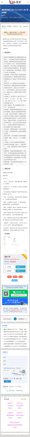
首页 (5, 26)
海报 (15, 276)
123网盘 (9, 267)
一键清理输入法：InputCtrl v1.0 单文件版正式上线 (23, 319)
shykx (4, 15)
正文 (20, 26)
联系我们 (10, 408)
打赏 (9, 276)
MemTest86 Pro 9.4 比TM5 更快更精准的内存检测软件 (8, 319)
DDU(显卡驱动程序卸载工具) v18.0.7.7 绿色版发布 (16, 339)
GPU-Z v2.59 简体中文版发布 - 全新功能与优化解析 (16, 336)
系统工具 (15, 26)
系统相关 (9, 26)
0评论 (20, 17)
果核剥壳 (16, 308)
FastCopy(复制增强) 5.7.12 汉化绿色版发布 (14, 341)
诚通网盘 (9, 271)
